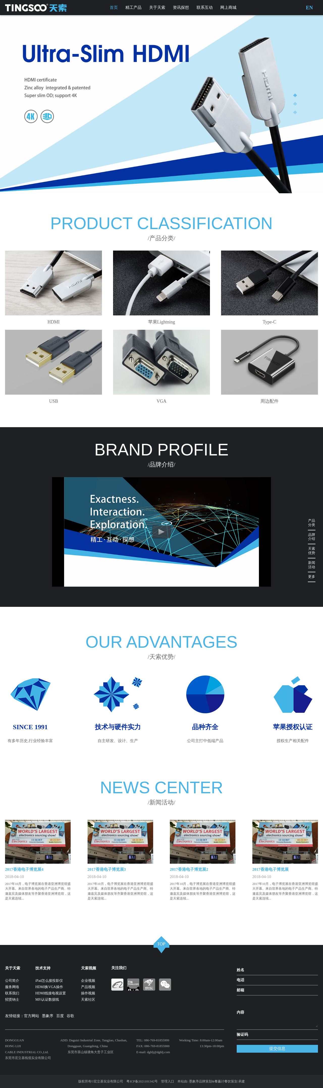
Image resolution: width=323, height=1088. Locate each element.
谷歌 (70, 1016)
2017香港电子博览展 (270, 869)
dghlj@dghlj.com (158, 1052)
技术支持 (42, 968)
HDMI (53, 321)
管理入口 (167, 1081)
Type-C (269, 321)
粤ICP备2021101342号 (142, 1081)
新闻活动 (311, 565)
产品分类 (311, 523)
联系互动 (205, 7)
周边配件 (269, 401)
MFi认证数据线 (47, 999)
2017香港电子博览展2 (189, 869)
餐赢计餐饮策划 (225, 1081)
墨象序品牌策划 (200, 1081)
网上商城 (228, 7)
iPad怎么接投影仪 (49, 981)
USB (53, 401)
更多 (311, 577)
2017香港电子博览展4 (24, 869)
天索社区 (88, 999)
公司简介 (12, 981)
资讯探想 (181, 7)
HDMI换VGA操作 (49, 987)
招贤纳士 (12, 999)
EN (309, 7)
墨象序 (47, 1016)
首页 (114, 7)
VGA (162, 401)
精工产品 (133, 7)
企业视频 (88, 981)
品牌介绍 (311, 537)
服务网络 (12, 987)
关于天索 (157, 7)
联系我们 (12, 993)
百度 (60, 1016)
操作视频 (88, 993)
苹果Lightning (161, 321)
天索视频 (88, 968)
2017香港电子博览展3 (107, 869)
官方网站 (31, 1016)
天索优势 (311, 551)
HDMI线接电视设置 (50, 993)
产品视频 (88, 987)
